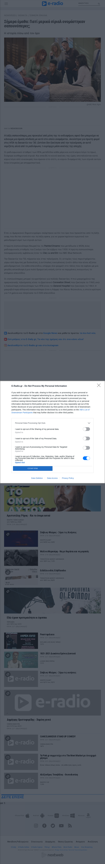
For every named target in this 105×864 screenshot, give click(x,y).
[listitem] (52, 423)
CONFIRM (33, 468)
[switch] (86, 429)
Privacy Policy (68, 478)
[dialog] (52, 432)
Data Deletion (37, 478)
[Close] (99, 386)
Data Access (52, 478)
